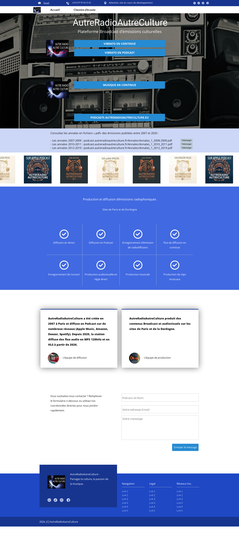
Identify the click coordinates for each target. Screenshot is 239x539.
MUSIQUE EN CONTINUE (119, 85)
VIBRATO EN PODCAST (120, 52)
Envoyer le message (185, 447)
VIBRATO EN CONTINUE (120, 43)
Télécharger (186, 140)
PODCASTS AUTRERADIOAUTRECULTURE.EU (119, 117)
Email (46, 3)
